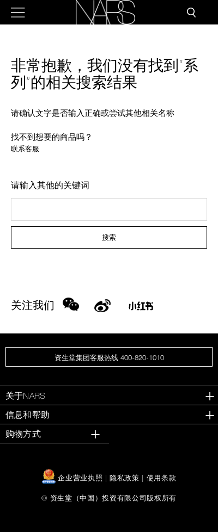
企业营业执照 (73, 477)
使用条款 (162, 477)
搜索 (109, 237)
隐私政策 (125, 477)
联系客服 (25, 149)
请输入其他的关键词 (50, 185)
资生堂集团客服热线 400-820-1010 (109, 357)
